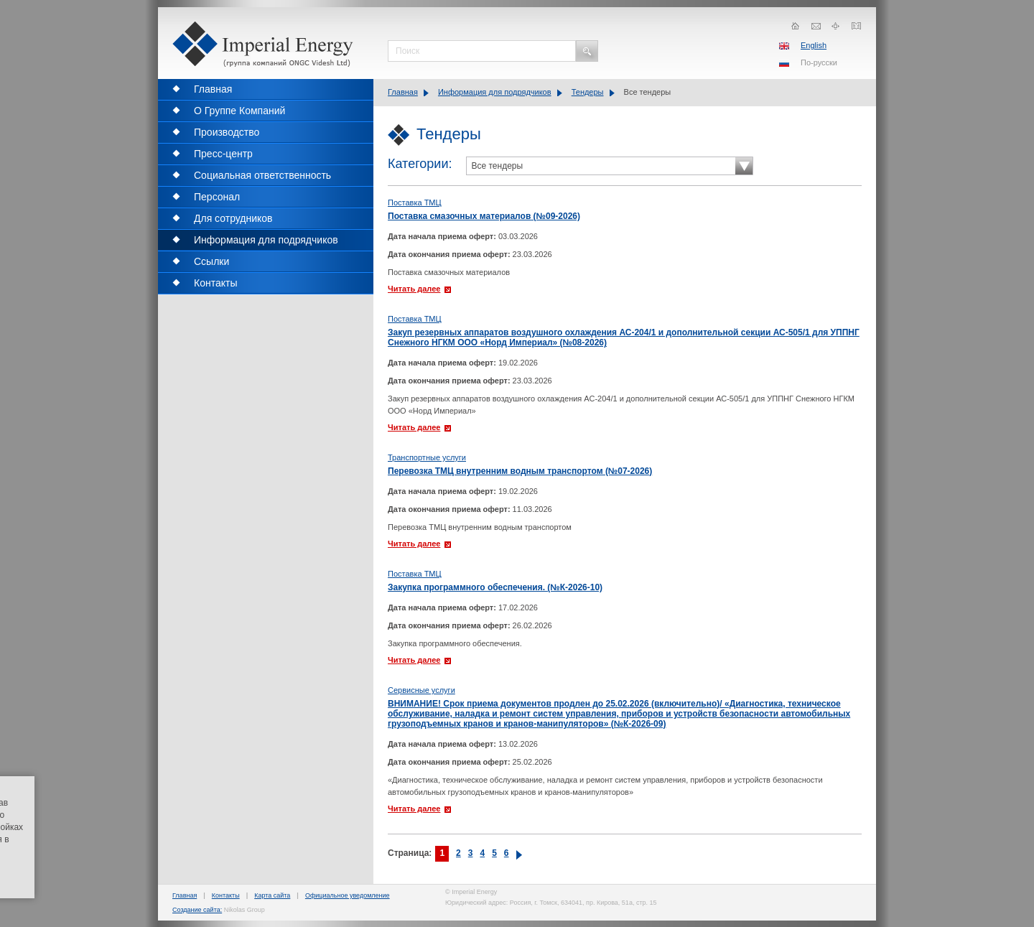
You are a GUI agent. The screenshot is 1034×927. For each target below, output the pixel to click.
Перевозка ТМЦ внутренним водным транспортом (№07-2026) (520, 471)
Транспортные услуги (427, 457)
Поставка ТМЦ (415, 202)
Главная (403, 92)
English (813, 45)
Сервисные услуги (421, 690)
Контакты (226, 895)
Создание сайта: (197, 909)
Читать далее (414, 288)
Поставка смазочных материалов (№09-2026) (484, 216)
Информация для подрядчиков (494, 92)
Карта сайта (272, 895)
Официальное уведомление (347, 895)
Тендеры (588, 92)
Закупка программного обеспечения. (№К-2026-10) (495, 587)
